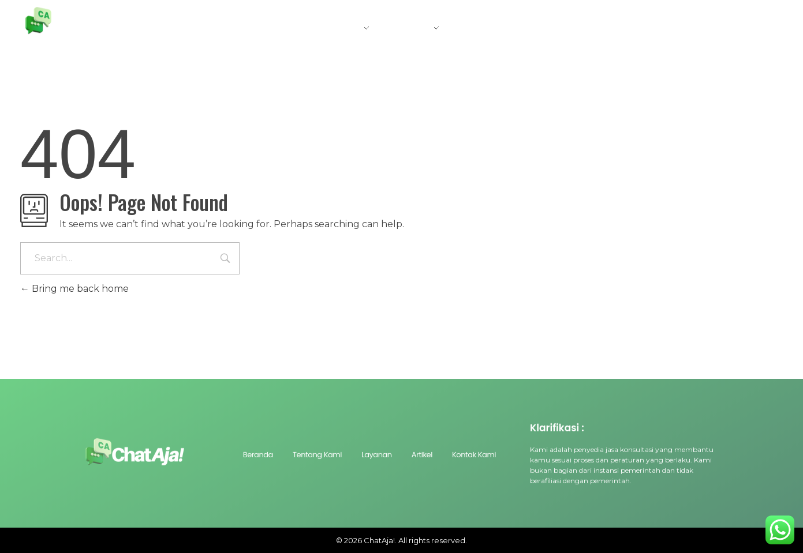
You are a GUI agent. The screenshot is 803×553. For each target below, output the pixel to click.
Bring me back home (74, 288)
